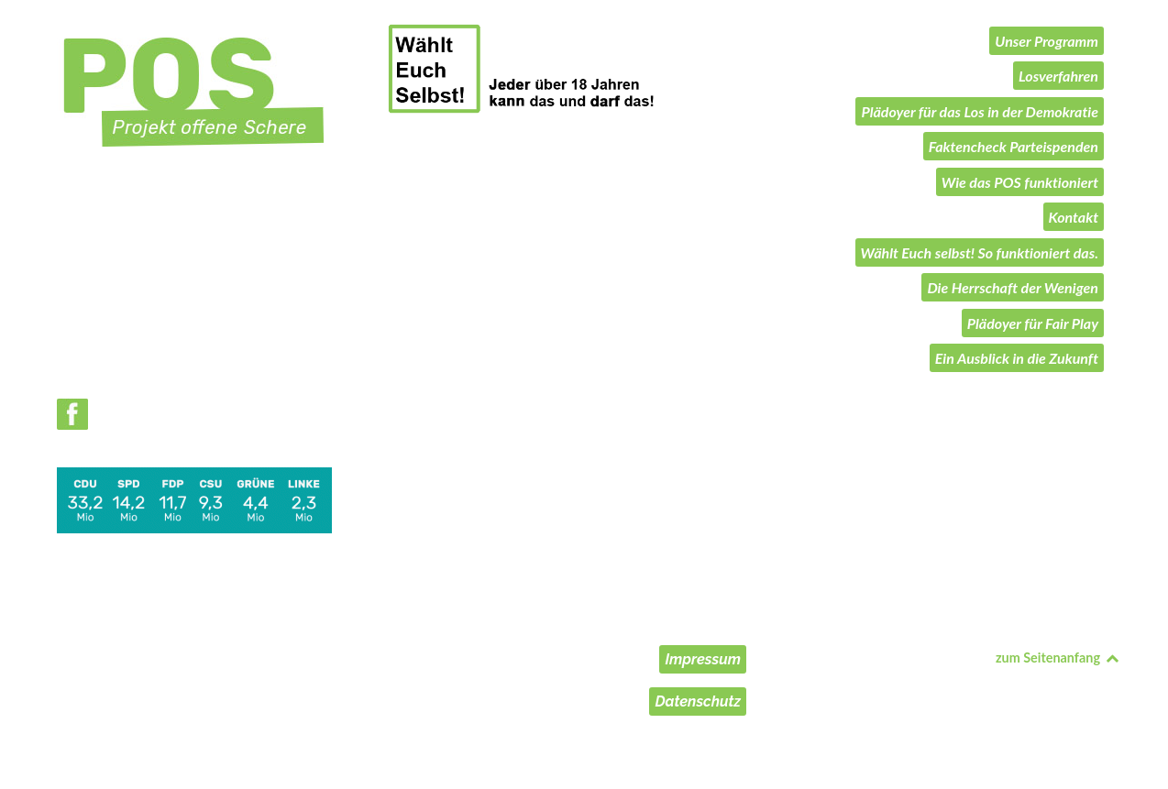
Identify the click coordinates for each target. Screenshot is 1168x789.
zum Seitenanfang (1058, 657)
